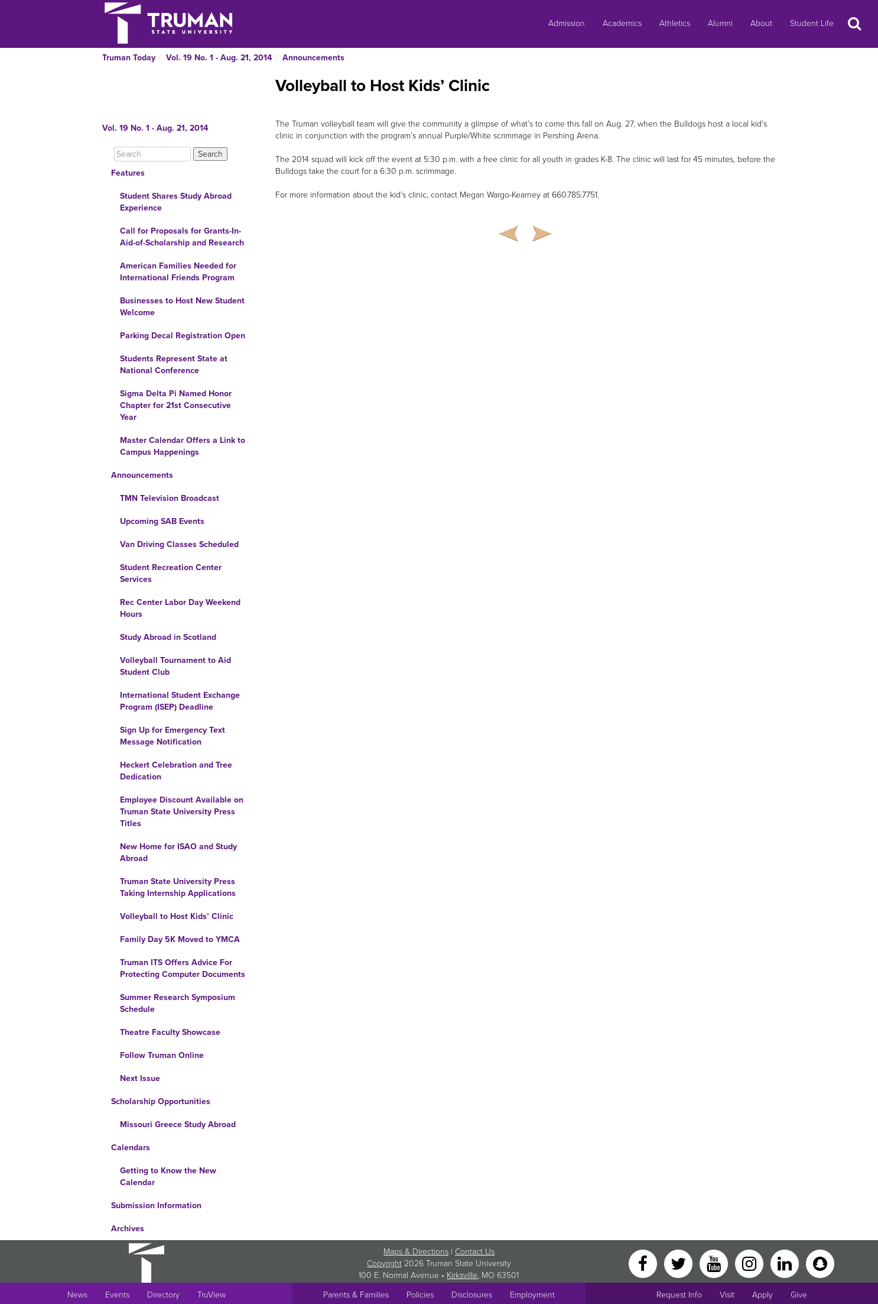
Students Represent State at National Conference (173, 365)
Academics (622, 23)
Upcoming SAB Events (162, 521)
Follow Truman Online (162, 1055)
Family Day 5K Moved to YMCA (180, 939)
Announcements (313, 58)
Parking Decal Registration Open (182, 336)
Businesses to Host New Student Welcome (182, 307)
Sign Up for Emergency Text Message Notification (172, 736)
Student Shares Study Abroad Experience (176, 202)
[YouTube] (715, 1263)
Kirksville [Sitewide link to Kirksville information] (462, 1275)
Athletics (674, 23)
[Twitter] (679, 1263)
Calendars (130, 1148)
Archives (127, 1229)
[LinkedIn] (786, 1263)
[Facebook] (644, 1263)
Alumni (720, 23)
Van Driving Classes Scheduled (179, 544)
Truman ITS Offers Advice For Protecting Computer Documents (182, 968)
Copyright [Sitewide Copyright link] (384, 1263)
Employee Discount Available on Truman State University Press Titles (181, 812)
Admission (566, 23)
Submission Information (156, 1206)
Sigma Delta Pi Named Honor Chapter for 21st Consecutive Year (176, 405)
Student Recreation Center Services (171, 573)
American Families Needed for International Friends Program (178, 272)
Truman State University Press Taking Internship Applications (178, 887)
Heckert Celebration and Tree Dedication (176, 771)
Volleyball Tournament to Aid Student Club (175, 666)
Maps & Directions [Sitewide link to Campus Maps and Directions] (415, 1252)
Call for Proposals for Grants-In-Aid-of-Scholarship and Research (182, 237)
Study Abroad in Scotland (168, 637)
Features (128, 173)
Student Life (812, 23)
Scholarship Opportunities (160, 1101)
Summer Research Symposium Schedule (177, 1003)
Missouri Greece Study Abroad (178, 1124)
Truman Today (128, 58)
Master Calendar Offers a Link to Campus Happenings (182, 446)
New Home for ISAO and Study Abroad (178, 852)
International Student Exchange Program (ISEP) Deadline (180, 701)
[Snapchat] (820, 1263)
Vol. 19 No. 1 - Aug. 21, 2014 (219, 58)
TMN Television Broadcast (169, 498)
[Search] (152, 154)
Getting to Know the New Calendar (168, 1176)
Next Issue (140, 1078)
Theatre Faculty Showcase (170, 1032)
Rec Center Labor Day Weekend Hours (180, 608)
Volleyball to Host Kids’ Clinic (176, 916)
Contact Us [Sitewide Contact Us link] (475, 1252)
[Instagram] (750, 1263)
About (761, 23)
